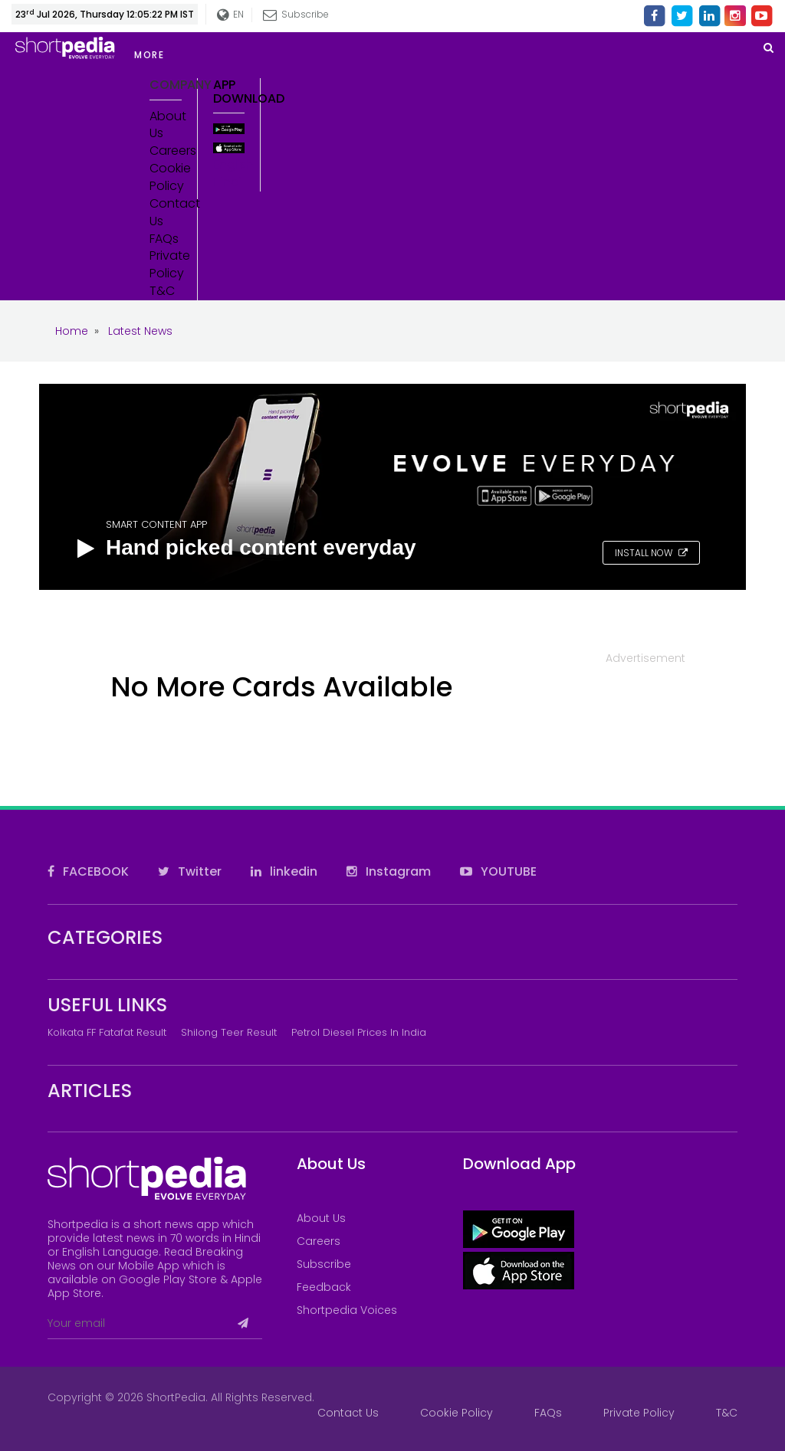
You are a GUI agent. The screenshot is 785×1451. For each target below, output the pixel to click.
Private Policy (165, 264)
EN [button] (228, 15)
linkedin (284, 871)
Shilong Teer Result (229, 1032)
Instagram (389, 871)
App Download (229, 91)
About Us (165, 125)
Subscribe (294, 14)
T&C (162, 291)
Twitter (190, 871)
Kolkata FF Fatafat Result (107, 1032)
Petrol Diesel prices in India (358, 1032)
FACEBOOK (88, 871)
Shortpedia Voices (347, 1310)
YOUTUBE (498, 871)
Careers (165, 150)
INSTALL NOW (651, 552)
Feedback (324, 1287)
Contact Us (165, 212)
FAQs (164, 239)
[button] (260, 55)
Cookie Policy (165, 177)
